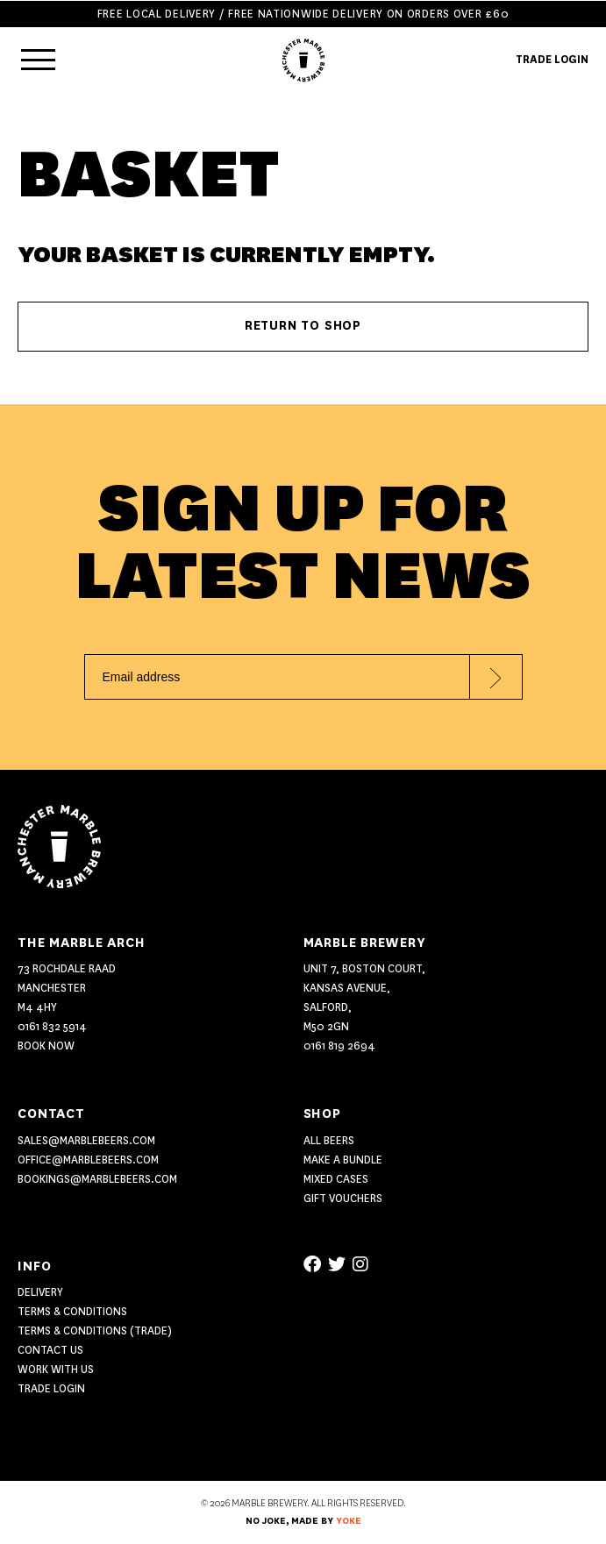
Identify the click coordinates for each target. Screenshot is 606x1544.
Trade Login (51, 1388)
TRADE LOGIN (552, 59)
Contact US (50, 1349)
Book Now (46, 1045)
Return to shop (303, 325)
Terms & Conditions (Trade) (95, 1330)
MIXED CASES (335, 1178)
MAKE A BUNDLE (342, 1159)
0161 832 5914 (52, 1026)
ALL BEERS (328, 1140)
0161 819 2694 (339, 1045)
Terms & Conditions (72, 1311)
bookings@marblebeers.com (97, 1178)
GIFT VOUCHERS (342, 1198)
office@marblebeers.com (88, 1159)
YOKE (348, 1521)
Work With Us (56, 1369)
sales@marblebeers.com (86, 1140)
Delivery (40, 1291)
